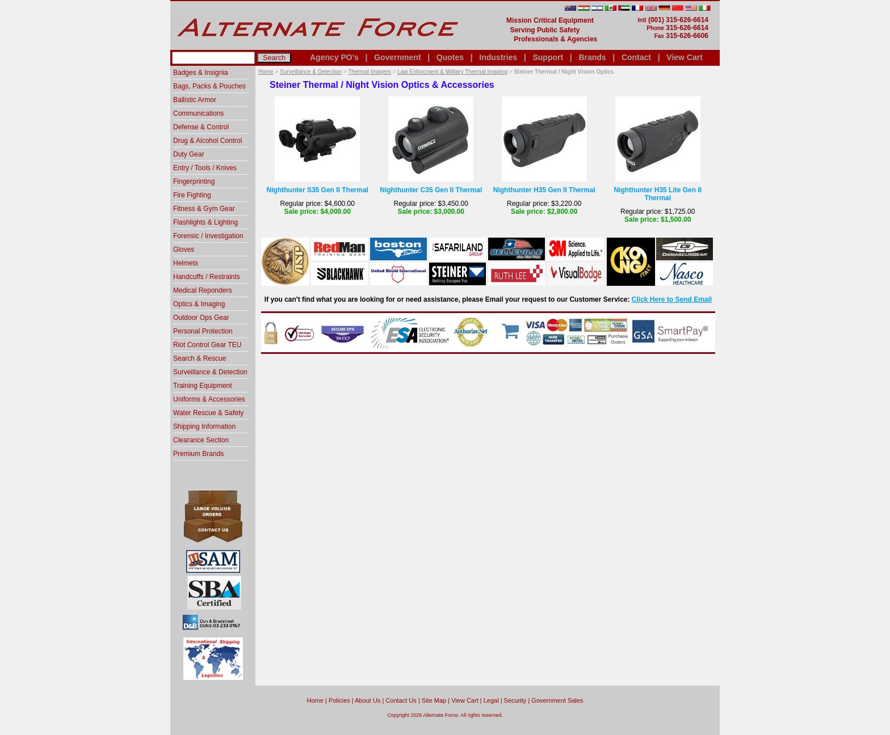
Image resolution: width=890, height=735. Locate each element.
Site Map (434, 700)
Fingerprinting (194, 181)
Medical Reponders (202, 290)
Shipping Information (204, 426)
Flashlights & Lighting (205, 222)
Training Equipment (202, 386)
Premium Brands (198, 454)
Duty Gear (188, 154)
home (315, 700)
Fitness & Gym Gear (204, 209)
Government (397, 57)
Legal (491, 700)
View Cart (684, 57)
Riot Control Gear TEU (207, 345)
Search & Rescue (199, 358)
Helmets (185, 263)
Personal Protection (203, 331)
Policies (339, 700)
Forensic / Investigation (208, 236)
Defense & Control (201, 127)
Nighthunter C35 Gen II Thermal (431, 190)
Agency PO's (334, 57)
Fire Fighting (192, 195)
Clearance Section (201, 440)
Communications (198, 113)
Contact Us (400, 700)
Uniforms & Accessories (209, 399)
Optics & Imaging (199, 304)
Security (515, 700)
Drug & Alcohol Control (207, 141)
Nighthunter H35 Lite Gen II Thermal (658, 194)
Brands (592, 57)
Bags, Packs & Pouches (209, 86)
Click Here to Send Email (672, 299)
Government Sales (557, 700)
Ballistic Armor (194, 100)
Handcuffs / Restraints (206, 277)
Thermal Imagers (369, 72)
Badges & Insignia (200, 73)
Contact (636, 57)
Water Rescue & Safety (208, 413)
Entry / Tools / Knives (205, 168)
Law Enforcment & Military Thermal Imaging (452, 72)
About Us (367, 700)
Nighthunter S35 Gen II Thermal (317, 190)
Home (266, 72)
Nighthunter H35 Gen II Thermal (544, 190)
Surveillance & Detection (311, 72)
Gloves (183, 250)
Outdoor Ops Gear (201, 318)
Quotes (450, 57)
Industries (498, 57)
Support (547, 57)
